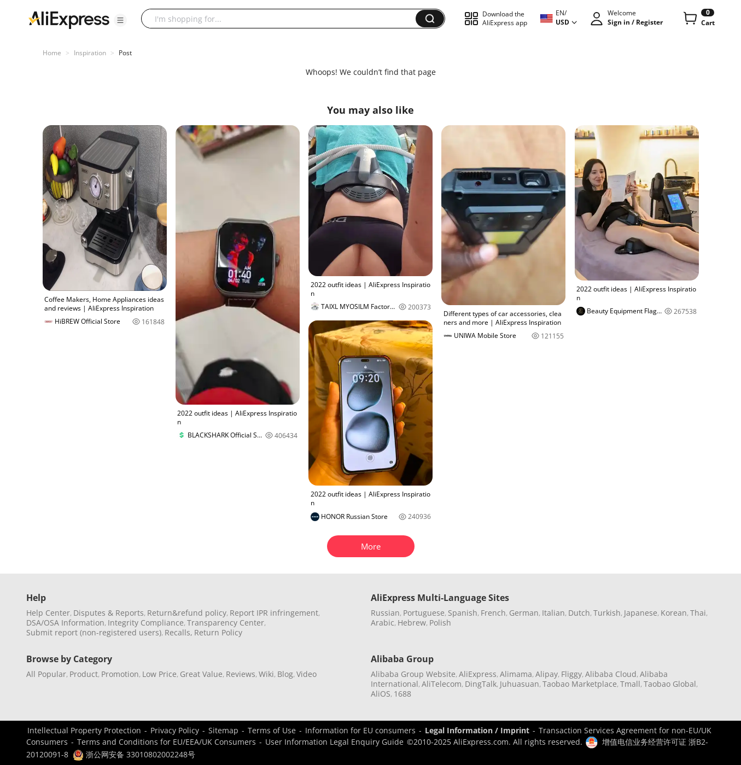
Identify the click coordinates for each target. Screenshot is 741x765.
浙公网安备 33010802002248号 (134, 754)
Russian (385, 613)
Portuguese (424, 613)
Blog (285, 674)
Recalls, (178, 632)
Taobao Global (670, 684)
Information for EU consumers (360, 730)
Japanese (640, 613)
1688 (402, 693)
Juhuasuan (519, 684)
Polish (440, 622)
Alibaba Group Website (413, 674)
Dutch (579, 613)
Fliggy (571, 674)
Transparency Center (225, 622)
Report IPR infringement (274, 613)
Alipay (546, 674)
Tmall (630, 684)
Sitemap (223, 730)
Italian (553, 613)
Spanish (462, 613)
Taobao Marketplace (579, 684)
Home (52, 52)
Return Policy (218, 632)
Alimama (516, 674)
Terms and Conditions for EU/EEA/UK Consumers (166, 742)
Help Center (48, 613)
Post (125, 52)
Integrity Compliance (146, 622)
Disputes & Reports (108, 613)
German (524, 613)
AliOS (380, 693)
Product (83, 674)
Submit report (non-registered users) (93, 632)
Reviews (240, 674)
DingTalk (481, 684)
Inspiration (90, 52)
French (493, 613)
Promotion (120, 674)
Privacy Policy (174, 730)
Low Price (159, 674)
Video (306, 674)
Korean (674, 613)
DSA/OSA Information (65, 622)
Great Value (201, 674)
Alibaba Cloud (611, 674)
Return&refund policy (186, 613)
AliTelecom (442, 684)
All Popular (46, 674)
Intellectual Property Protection (84, 730)
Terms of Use (272, 730)
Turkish (607, 613)
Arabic (382, 622)
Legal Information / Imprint (477, 730)
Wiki (266, 674)
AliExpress (478, 674)
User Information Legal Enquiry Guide (334, 742)
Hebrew (412, 622)
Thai (698, 613)
